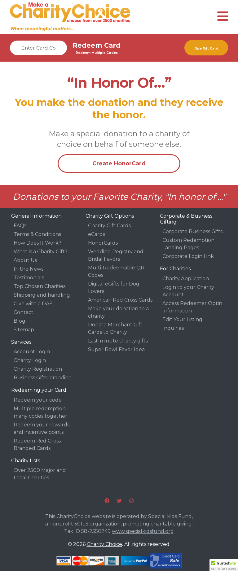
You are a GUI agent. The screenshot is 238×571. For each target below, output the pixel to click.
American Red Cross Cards (120, 300)
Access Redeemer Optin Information (192, 307)
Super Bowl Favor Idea (116, 349)
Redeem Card (97, 45)
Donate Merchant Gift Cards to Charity (115, 328)
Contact (23, 312)
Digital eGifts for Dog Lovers (113, 287)
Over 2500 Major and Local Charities (40, 474)
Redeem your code (38, 400)
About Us (25, 260)
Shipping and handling (42, 295)
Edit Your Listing (182, 319)
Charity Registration (38, 369)
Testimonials (29, 278)
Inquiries (173, 328)
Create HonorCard (119, 163)
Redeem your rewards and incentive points (41, 428)
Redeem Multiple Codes (97, 53)
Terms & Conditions (37, 234)
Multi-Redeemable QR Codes (116, 271)
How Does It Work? (37, 243)
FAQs (20, 226)
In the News (28, 269)
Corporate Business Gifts (192, 231)
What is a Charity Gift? (41, 252)
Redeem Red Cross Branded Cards (37, 444)
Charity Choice (104, 544)
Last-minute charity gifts (118, 341)
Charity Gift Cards (109, 226)
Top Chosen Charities (39, 286)
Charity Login (30, 360)
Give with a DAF (33, 304)
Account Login (32, 352)
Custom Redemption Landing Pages (188, 244)
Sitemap (24, 330)
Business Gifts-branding (43, 378)
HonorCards (103, 243)
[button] (223, 565)
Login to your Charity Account (188, 291)
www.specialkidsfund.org (143, 531)
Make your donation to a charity (118, 312)
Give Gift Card (206, 48)
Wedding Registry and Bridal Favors (115, 255)
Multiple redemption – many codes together (41, 412)
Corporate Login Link (188, 256)
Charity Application (185, 278)
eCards (96, 234)
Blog (19, 321)
